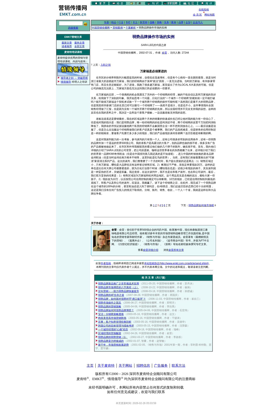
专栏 (128, 22)
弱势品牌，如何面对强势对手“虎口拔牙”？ (122, 298)
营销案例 (118, 27)
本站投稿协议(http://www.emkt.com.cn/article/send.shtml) (176, 263)
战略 (152, 22)
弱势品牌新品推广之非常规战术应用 (118, 283)
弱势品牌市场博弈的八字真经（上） (118, 287)
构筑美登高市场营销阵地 (112, 318)
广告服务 (161, 365)
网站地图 (209, 14)
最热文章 (79, 42)
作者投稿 (106, 263)
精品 (113, 22)
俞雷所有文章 (176, 249)
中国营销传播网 (101, 27)
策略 (159, 22)
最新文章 (67, 42)
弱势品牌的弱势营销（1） (113, 337)
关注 (135, 22)
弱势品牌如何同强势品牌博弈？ (116, 310)
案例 (173, 22)
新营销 (143, 22)
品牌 (180, 22)
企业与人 (198, 22)
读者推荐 (67, 46)
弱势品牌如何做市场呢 (201, 205)
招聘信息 (143, 365)
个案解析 (131, 27)
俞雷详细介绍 (150, 249)
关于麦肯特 (106, 365)
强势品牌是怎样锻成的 (111, 340)
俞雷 (164, 52)
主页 (90, 365)
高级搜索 (73, 27)
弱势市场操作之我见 (109, 302)
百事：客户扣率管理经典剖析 (114, 321)
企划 (188, 22)
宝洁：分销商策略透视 (111, 314)
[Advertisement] (140, 12)
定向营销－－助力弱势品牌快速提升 (118, 291)
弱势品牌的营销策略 (109, 306)
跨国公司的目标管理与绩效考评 (116, 325)
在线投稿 (204, 9)
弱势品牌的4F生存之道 (111, 295)
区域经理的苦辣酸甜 (109, 333)
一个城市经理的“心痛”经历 (113, 329)
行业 (120, 22)
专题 (106, 22)
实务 (166, 22)
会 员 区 (197, 14)
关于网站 (125, 365)
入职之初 (106, 64)
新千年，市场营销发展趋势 (113, 344)
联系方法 (178, 365)
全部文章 (79, 46)
